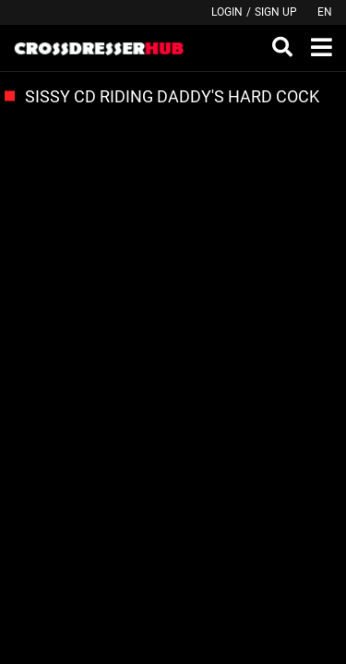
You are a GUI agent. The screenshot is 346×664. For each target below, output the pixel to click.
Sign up (276, 12)
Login (227, 12)
